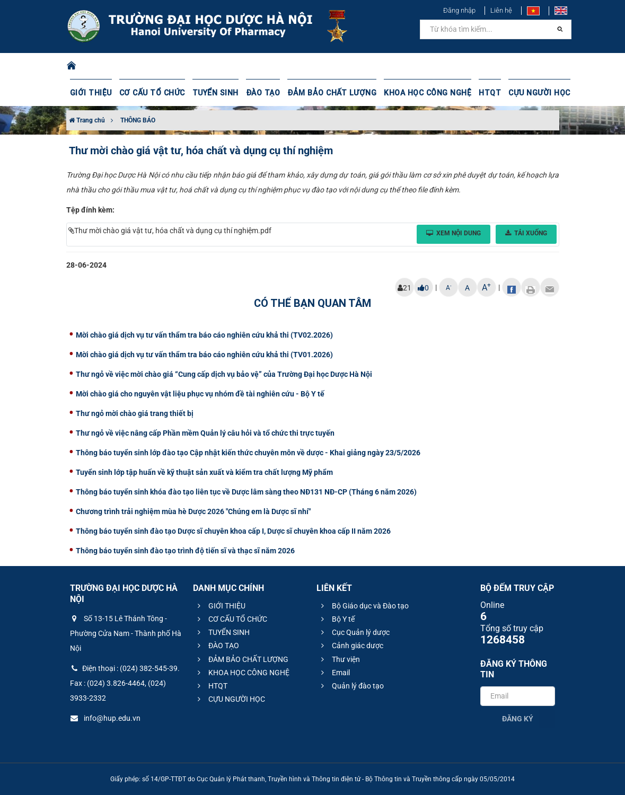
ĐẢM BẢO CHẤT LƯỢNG (327, 93)
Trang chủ (87, 120)
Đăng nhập (459, 10)
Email (334, 672)
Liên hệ (501, 10)
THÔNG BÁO (137, 120)
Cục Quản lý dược (354, 632)
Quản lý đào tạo (351, 686)
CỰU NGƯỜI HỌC (531, 93)
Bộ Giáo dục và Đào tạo (363, 606)
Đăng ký (517, 718)
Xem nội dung (453, 233)
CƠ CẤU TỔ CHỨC (151, 93)
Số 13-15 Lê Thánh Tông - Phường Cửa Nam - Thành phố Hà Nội (125, 633)
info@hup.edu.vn (105, 718)
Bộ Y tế (336, 619)
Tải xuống (526, 233)
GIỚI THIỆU (90, 93)
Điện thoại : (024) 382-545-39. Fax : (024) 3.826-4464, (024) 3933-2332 (125, 683)
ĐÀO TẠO (260, 93)
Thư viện (339, 659)
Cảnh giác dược (350, 645)
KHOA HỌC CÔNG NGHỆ (421, 93)
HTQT (482, 93)
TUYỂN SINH (213, 93)
